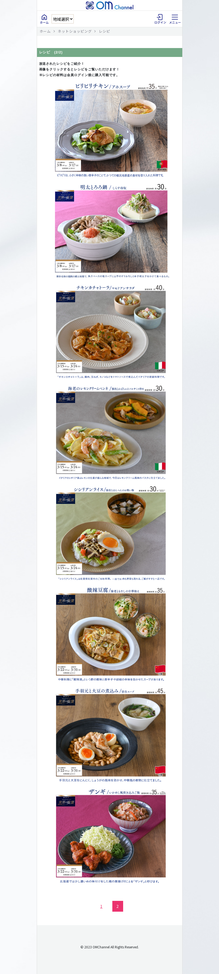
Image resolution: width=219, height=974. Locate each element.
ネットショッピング (75, 31)
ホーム (45, 31)
